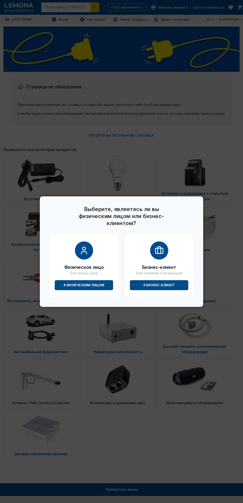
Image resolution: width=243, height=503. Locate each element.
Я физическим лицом (84, 285)
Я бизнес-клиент (159, 285)
